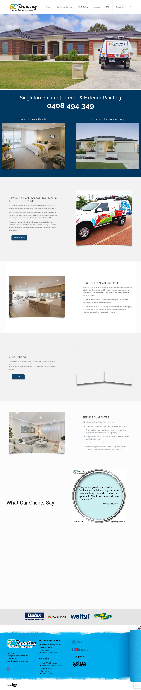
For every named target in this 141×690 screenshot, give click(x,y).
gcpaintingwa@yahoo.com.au (18, 661)
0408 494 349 (70, 105)
